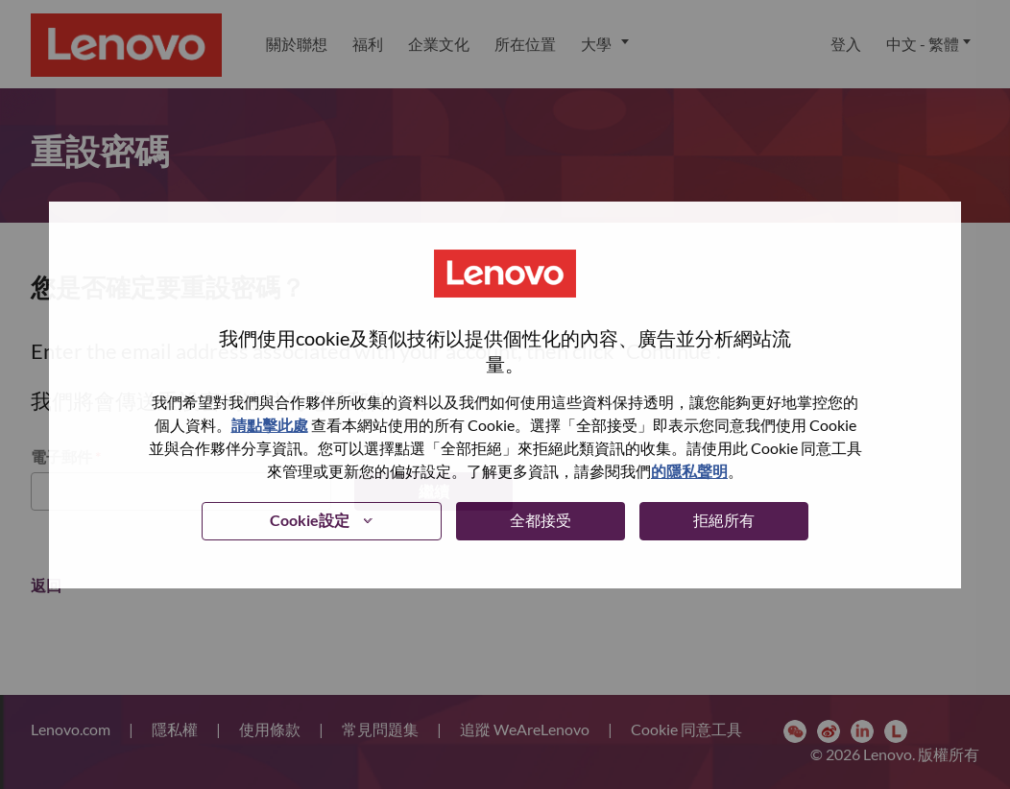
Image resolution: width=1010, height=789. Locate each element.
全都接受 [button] (540, 520)
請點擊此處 (269, 425)
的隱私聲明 (689, 471)
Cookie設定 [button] (309, 520)
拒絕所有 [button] (724, 520)
